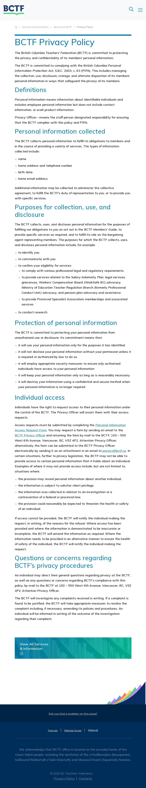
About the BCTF (63, 26)
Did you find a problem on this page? (73, 713)
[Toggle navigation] (142, 12)
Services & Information (35, 26)
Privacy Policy (64, 778)
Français (53, 730)
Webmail (93, 730)
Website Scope (72, 730)
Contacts (85, 778)
